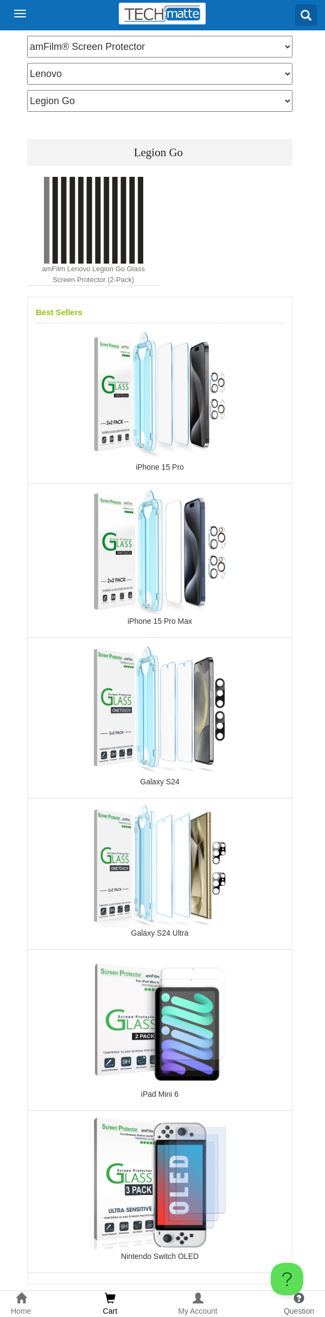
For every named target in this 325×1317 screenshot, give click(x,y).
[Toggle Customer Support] (287, 1279)
